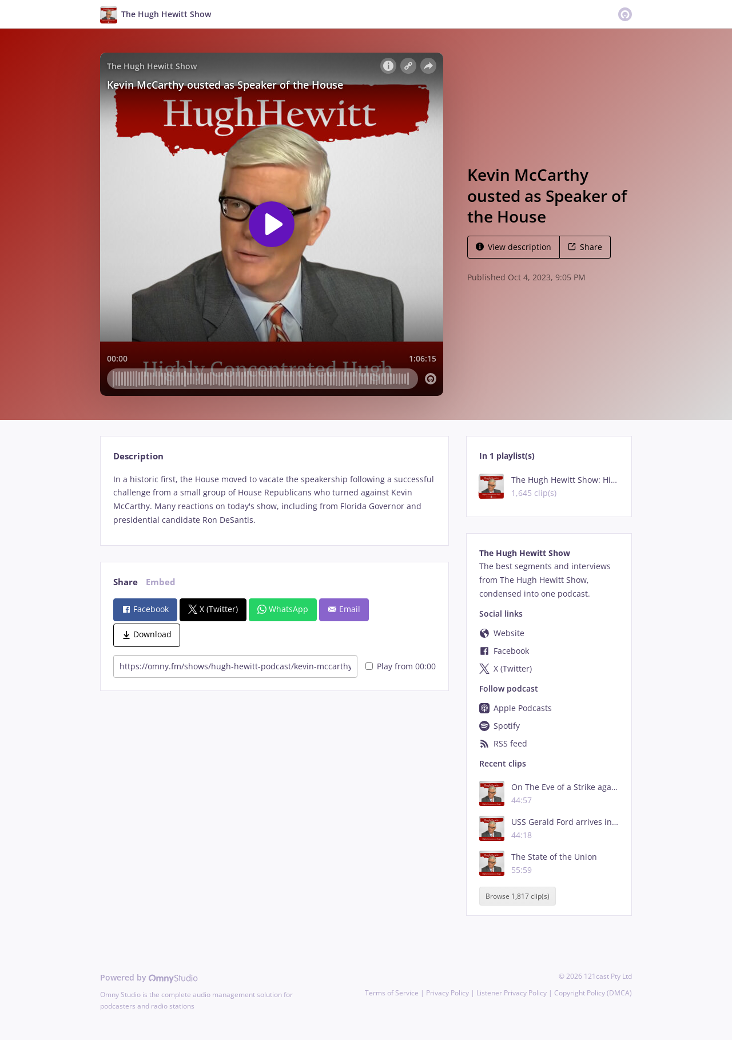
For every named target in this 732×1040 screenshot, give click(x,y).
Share (585, 246)
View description (513, 246)
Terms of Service (392, 993)
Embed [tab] (161, 582)
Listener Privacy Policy (511, 993)
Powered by (149, 977)
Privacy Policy (447, 993)
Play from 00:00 (400, 666)
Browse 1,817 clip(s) (518, 896)
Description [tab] (138, 456)
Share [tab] (125, 582)
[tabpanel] (274, 500)
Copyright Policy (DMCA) (593, 993)
